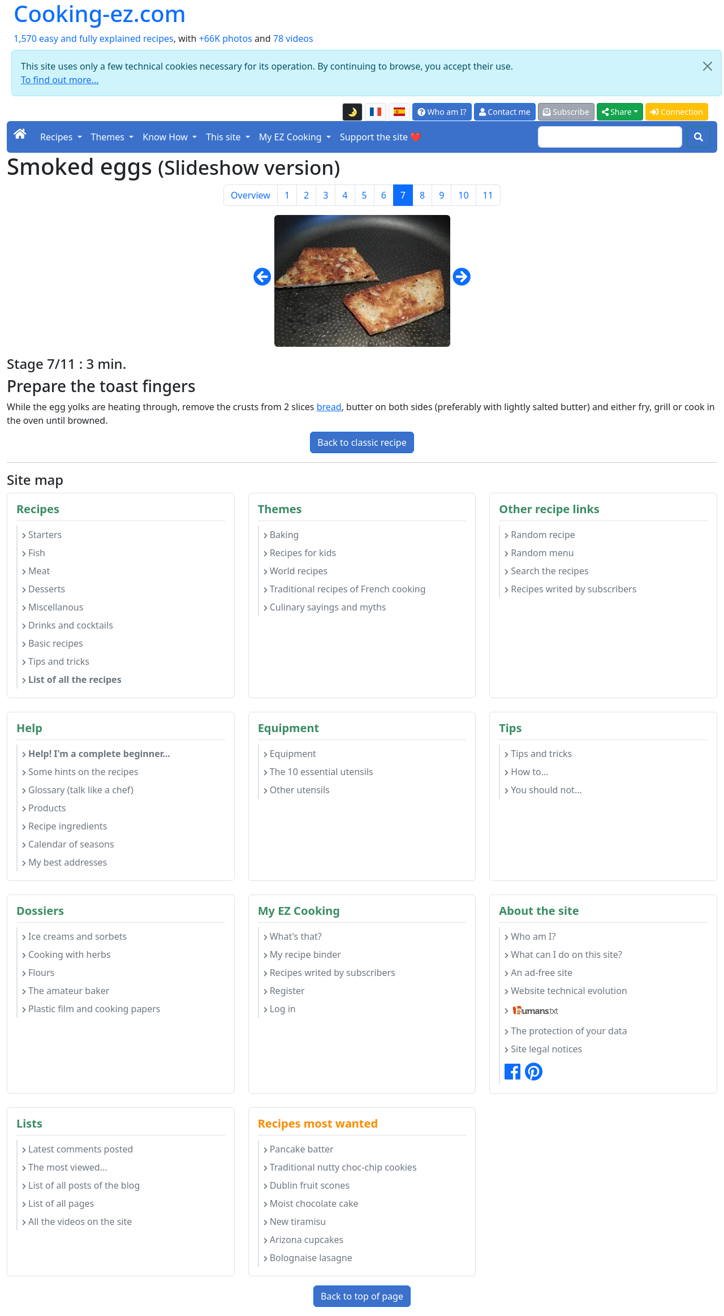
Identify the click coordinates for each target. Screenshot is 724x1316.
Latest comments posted (77, 1149)
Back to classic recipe (361, 442)
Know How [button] (166, 137)
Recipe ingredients (64, 826)
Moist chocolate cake (311, 1203)
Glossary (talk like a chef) (77, 790)
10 (463, 195)
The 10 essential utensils (318, 771)
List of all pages (58, 1203)
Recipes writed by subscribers (570, 589)
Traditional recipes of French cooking (345, 589)
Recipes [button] (57, 137)
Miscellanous (52, 607)
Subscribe (566, 111)
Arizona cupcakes (303, 1239)
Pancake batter (299, 1149)
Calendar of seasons (68, 844)
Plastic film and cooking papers (91, 1009)
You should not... (543, 790)
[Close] (707, 66)
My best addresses (64, 862)
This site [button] (224, 137)
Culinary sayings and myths (325, 607)
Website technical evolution (566, 990)
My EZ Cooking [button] (291, 137)
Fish (33, 553)
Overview (250, 195)
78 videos (293, 38)
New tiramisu (295, 1221)
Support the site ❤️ (380, 137)
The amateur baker (65, 990)
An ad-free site (538, 972)
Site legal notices (543, 1049)
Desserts (43, 589)
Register (284, 990)
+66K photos (225, 38)
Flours (38, 972)
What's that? (293, 936)
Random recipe (540, 534)
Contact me (505, 111)
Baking (281, 534)
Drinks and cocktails (67, 625)
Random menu (539, 553)
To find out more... (59, 80)
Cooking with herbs (66, 954)
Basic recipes (52, 643)
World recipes (296, 571)
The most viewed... (64, 1167)
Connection (676, 111)
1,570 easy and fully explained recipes (94, 38)
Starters (42, 534)
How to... (526, 771)
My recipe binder (302, 954)
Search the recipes (546, 571)
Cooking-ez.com (100, 13)
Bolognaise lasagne (308, 1258)
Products (44, 808)
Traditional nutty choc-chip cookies (340, 1167)
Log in (280, 1009)
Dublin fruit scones (307, 1185)
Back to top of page (362, 1296)
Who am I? (442, 111)
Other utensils (297, 790)
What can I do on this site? (563, 954)
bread (329, 407)
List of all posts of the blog (81, 1185)
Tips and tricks (55, 661)
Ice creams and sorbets (74, 936)
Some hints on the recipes (80, 771)
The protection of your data (566, 1031)
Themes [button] (109, 137)
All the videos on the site (77, 1221)
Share (617, 111)
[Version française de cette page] (375, 112)
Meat (36, 571)
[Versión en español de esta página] (399, 112)
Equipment (290, 753)
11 (488, 195)
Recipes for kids (300, 553)
